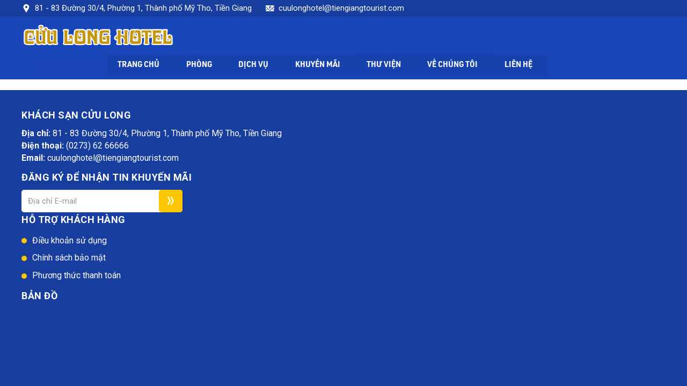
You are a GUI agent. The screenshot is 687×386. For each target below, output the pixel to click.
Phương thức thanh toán (347, 177)
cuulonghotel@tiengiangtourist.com (341, 8)
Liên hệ (637, 38)
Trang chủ (249, 38)
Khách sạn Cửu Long (131, 264)
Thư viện (499, 38)
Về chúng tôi (570, 38)
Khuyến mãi (431, 38)
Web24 (220, 264)
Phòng (311, 38)
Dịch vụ (367, 38)
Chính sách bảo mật (339, 159)
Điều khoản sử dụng (340, 141)
